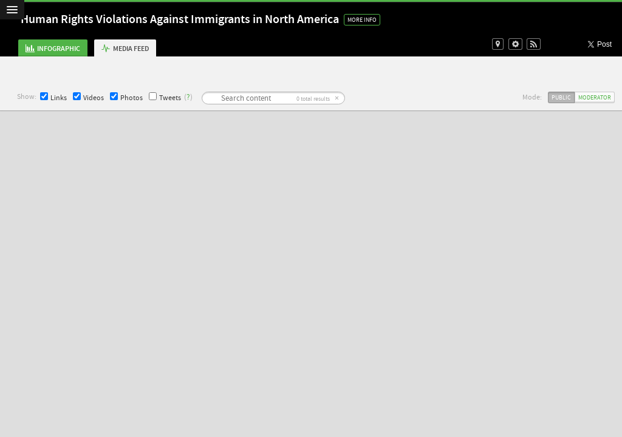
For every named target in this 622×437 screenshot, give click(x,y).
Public (561, 97)
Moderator (594, 97)
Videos (88, 97)
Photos (126, 97)
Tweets (165, 97)
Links (53, 97)
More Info (362, 20)
